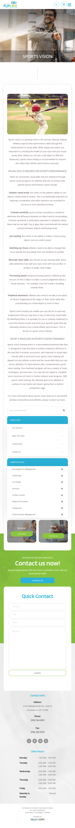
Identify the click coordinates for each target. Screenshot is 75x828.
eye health (16, 482)
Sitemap (47, 812)
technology (16, 476)
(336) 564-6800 (38, 720)
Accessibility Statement (34, 812)
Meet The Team (18, 436)
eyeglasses (17, 508)
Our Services (17, 428)
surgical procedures (20, 501)
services (15, 489)
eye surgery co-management (23, 469)
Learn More (22, 534)
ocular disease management (23, 514)
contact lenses (18, 495)
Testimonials (17, 444)
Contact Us (16, 452)
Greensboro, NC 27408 (37, 707)
